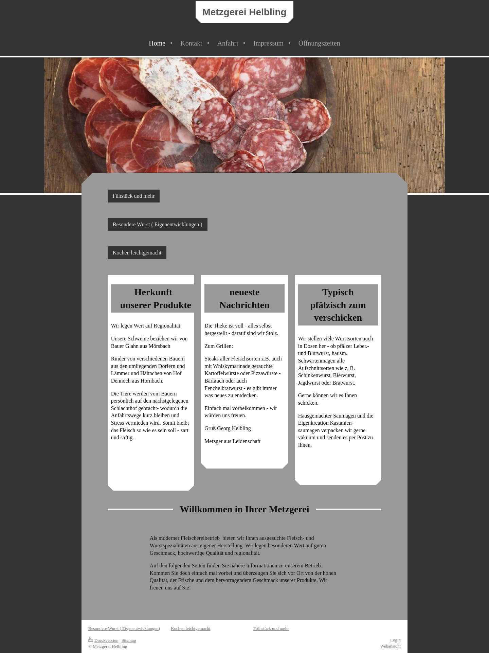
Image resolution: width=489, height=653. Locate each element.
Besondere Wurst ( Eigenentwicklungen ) (157, 224)
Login (395, 639)
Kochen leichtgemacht (137, 252)
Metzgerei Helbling (244, 12)
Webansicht (390, 646)
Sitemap (129, 640)
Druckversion (103, 640)
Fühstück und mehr (134, 196)
